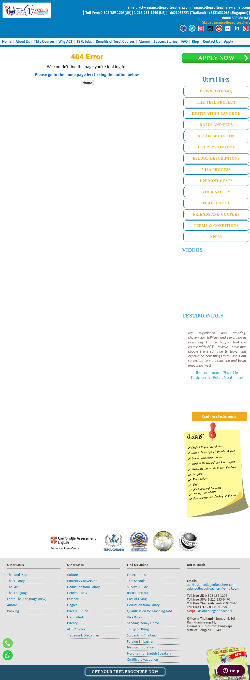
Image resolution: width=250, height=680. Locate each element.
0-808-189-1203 (113, 13)
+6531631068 (219, 13)
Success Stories (165, 41)
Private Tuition (77, 611)
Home (6, 41)
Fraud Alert (75, 617)
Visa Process (216, 170)
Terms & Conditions (216, 226)
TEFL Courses (44, 41)
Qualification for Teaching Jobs (149, 611)
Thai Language (17, 593)
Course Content (216, 147)
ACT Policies (76, 629)
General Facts (77, 593)
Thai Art (13, 587)
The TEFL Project (216, 102)
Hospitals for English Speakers (149, 653)
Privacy (72, 623)
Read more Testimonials (219, 416)
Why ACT (65, 41)
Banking (13, 611)
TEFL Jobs (84, 41)
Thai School (216, 203)
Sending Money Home (143, 623)
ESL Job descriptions (216, 158)
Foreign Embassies (140, 641)
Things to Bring (138, 629)
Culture (72, 575)
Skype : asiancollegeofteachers (226, 22)
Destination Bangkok (216, 114)
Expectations (136, 575)
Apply (228, 41)
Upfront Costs (216, 181)
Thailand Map (17, 575)
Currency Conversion (82, 581)
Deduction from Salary (83, 587)
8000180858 (231, 18)
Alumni (144, 41)
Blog (195, 41)
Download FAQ (216, 91)
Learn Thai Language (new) (26, 599)
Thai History (16, 581)
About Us (23, 41)
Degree (72, 605)
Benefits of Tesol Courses (115, 41)
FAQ (184, 41)
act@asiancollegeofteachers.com (165, 7)
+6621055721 (178, 13)
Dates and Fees (216, 125)
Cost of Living (136, 599)
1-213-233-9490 (146, 13)
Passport (73, 599)
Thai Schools (136, 581)
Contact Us (211, 41)
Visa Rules (134, 617)
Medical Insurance (140, 647)
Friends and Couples (216, 214)
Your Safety (216, 192)
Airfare (12, 605)
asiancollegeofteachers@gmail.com (222, 7)
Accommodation (216, 136)
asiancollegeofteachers (215, 611)
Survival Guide (137, 587)
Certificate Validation (142, 659)
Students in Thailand (142, 635)
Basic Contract (137, 593)
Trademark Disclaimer (83, 635)
